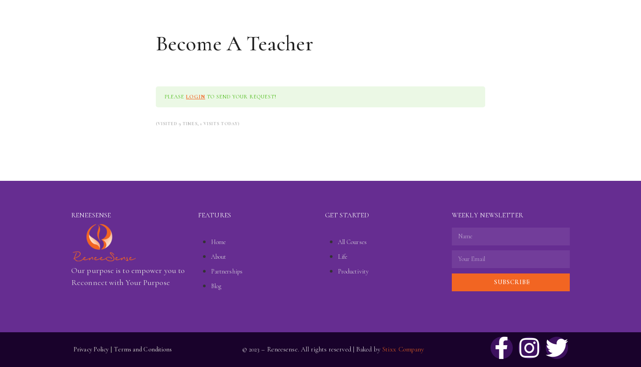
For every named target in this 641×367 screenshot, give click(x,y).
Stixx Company (403, 349)
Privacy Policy (91, 349)
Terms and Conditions (143, 349)
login (195, 97)
